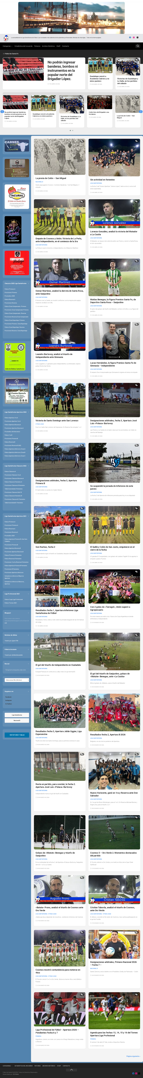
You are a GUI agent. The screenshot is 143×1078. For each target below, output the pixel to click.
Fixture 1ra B (8, 435)
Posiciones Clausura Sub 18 (13, 492)
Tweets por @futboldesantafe (14, 655)
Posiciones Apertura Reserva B (14, 551)
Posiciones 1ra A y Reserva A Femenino (16, 562)
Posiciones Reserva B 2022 (13, 445)
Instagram (8, 700)
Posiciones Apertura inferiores (14, 572)
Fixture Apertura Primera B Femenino (16, 565)
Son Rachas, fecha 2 (45, 547)
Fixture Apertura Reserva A (13, 424)
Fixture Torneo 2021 (11, 603)
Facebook (8, 697)
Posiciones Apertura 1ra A (13, 421)
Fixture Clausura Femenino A (13, 482)
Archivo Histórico (48, 46)
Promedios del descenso (12, 431)
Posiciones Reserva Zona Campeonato (16, 317)
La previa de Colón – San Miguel (51, 178)
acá (6, 623)
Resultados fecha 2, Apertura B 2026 (107, 734)
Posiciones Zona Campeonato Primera (16, 310)
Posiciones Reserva (11, 303)
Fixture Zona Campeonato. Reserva (15, 313)
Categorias (7, 46)
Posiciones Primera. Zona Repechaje (16, 323)
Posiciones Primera (11, 292)
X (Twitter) (8, 704)
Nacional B (39, 182)
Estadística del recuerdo (23, 46)
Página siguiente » (133, 1056)
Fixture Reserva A (10, 299)
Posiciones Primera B (11, 438)
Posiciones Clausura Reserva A (14, 478)
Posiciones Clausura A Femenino (15, 485)
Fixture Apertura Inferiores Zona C (15, 456)
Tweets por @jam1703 (11, 640)
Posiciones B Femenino (12, 569)
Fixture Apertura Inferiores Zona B (15, 452)
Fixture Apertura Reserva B (13, 548)
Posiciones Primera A (11, 525)
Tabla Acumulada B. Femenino (14, 502)
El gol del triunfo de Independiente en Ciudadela (58, 665)
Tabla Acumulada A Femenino (14, 489)
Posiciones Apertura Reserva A (14, 428)
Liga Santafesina (96, 183)
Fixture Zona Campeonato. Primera (15, 306)
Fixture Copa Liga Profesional (14, 599)
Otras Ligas (40, 424)
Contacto (65, 46)
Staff (58, 46)
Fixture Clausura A (10, 471)
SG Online (16, 1074)
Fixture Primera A (10, 289)
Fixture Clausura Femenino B (13, 496)
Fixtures (37, 46)
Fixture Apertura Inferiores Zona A (15, 449)
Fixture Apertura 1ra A (11, 417)
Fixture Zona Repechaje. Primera (15, 320)
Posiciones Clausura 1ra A (13, 475)
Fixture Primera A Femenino (13, 555)
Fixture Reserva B (10, 442)
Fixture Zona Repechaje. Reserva (14, 327)
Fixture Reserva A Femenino (13, 558)
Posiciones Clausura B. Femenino (15, 499)
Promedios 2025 (10, 296)
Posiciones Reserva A (11, 532)
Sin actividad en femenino (102, 179)
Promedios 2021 (10, 535)
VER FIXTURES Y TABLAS (17, 735)
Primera (38, 1036)
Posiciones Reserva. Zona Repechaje (16, 330)
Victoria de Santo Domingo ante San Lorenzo (57, 420)
